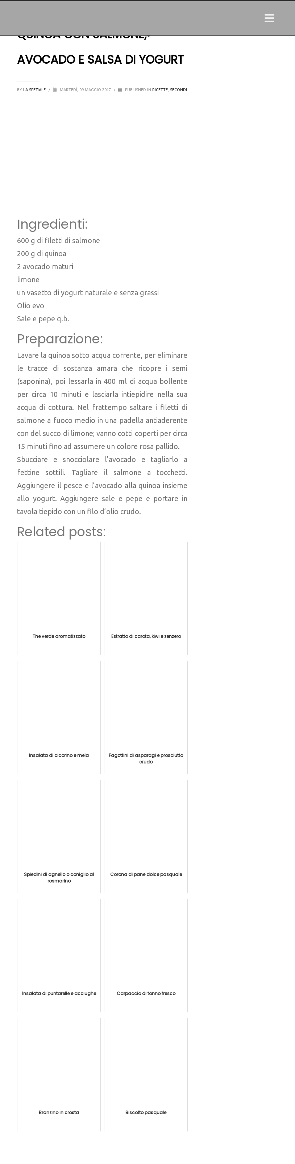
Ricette (160, 90)
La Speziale (35, 90)
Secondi (178, 90)
